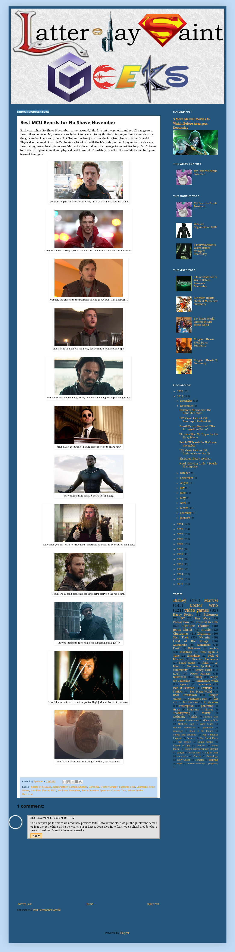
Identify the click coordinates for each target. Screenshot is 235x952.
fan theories (190, 702)
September (187, 477)
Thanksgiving (181, 713)
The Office (184, 742)
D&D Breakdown (185, 695)
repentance (204, 684)
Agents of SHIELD (41, 786)
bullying (213, 760)
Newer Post (25, 904)
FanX (176, 648)
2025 (180, 396)
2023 (180, 529)
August (184, 483)
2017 (180, 559)
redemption (186, 705)
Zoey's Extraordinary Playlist (201, 749)
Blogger (124, 932)
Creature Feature (195, 626)
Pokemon (211, 614)
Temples (199, 760)
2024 (180, 524)
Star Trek (181, 637)
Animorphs (180, 644)
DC (183, 618)
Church (197, 756)
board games (187, 662)
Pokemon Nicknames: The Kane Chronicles (195, 412)
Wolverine (27, 794)
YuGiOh (177, 691)
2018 (180, 554)
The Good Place (209, 738)
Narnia (204, 637)
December (186, 400)
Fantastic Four (127, 786)
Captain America (78, 786)
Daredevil (93, 786)
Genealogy (212, 756)
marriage (178, 731)
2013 (180, 579)
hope (179, 763)
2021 (180, 539)
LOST (176, 673)
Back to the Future (201, 731)
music (206, 629)
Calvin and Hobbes (184, 734)
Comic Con (181, 622)
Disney (179, 600)
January (185, 517)
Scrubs (191, 738)
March (184, 508)
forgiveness (211, 702)
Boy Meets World (201, 691)
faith (205, 662)
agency (184, 684)
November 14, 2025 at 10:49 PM (55, 817)
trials (194, 716)
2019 (180, 549)
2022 (180, 534)
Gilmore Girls (210, 720)
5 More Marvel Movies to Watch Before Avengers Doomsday (191, 123)
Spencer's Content (110, 790)
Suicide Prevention (184, 727)
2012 (180, 584)
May (183, 498)
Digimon (204, 633)
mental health (207, 622)
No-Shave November (68, 790)
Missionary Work (207, 680)
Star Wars (202, 618)
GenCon (201, 745)
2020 (180, 544)
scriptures (195, 752)
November (187, 405)
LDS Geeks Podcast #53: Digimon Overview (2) (194, 452)
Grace (176, 709)
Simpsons (193, 709)
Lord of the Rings (190, 641)
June (183, 492)
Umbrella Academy (195, 763)
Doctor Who (203, 605)
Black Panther (60, 786)
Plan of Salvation (183, 688)
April (183, 502)
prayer (180, 752)
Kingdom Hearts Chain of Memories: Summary (206, 301)
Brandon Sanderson (205, 659)
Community (180, 670)
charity (206, 713)
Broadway (185, 652)
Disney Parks (203, 670)
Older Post (153, 904)
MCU (53, 790)
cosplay (213, 648)
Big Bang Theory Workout (195, 458)
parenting (207, 705)
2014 (180, 574)
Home (89, 904)
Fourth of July (181, 745)
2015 (180, 569)
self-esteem (211, 752)
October (185, 473)
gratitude (208, 727)
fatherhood (180, 677)
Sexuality (206, 688)
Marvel (46, 790)
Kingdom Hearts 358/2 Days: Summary (204, 342)
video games (196, 610)
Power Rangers (200, 673)
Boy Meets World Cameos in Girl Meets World (204, 321)
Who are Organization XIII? (205, 226)
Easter (209, 709)
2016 (180, 564)
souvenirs (182, 756)
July (182, 487)
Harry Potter (183, 614)
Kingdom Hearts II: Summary (205, 362)
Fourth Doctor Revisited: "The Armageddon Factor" (197, 428)
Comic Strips (205, 742)
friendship (193, 655)
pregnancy (213, 763)
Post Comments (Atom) (47, 910)
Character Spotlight (199, 666)
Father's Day (210, 716)
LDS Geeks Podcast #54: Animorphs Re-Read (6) (195, 420)
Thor (123, 790)
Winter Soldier (136, 790)
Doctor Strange (109, 786)
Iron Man (36, 790)
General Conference (187, 720)
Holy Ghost (183, 760)
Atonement (203, 644)
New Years (206, 724)
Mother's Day (186, 724)
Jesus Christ (182, 629)
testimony (179, 716)
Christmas (181, 633)
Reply (36, 835)
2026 (180, 391)
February (186, 512)
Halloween (194, 648)
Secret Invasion (90, 790)
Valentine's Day (197, 698)
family (198, 677)
